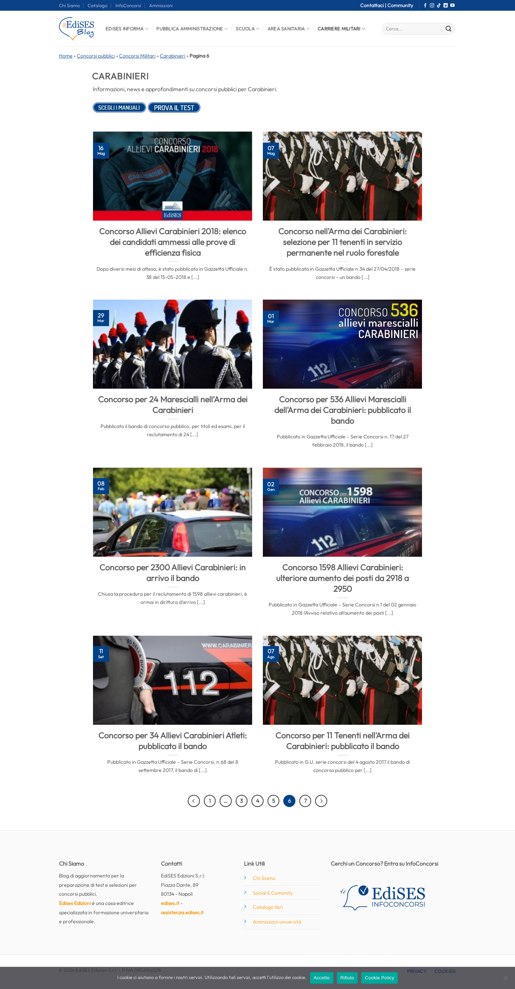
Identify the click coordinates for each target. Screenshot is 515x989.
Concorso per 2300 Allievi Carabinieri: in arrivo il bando (172, 572)
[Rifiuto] (505, 980)
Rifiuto (347, 977)
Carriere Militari (341, 28)
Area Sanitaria (289, 28)
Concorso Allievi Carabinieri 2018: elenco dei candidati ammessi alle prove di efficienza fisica (172, 242)
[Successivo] (321, 801)
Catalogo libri (268, 907)
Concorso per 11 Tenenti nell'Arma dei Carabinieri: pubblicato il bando (342, 740)
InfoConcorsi (128, 5)
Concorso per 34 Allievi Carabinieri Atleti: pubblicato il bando (172, 740)
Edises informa (127, 28)
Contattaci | (373, 5)
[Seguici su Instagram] (432, 5)
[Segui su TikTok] (439, 5)
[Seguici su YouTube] (452, 5)
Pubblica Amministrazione (192, 28)
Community (400, 5)
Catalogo (97, 5)
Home (66, 56)
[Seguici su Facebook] (425, 5)
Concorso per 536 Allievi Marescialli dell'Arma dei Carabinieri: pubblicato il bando (342, 410)
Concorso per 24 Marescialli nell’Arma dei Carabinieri (172, 404)
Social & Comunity (273, 893)
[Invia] (448, 29)
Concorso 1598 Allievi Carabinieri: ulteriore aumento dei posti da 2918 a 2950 (342, 578)
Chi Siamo (69, 5)
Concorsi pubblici (96, 56)
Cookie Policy (379, 977)
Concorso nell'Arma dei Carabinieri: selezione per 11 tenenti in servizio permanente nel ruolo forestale (342, 242)
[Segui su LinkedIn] (445, 5)
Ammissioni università (277, 922)
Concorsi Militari (137, 56)
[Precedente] (194, 801)
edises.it (170, 903)
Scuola (247, 28)
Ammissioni (161, 5)
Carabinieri (172, 56)
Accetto (322, 977)
